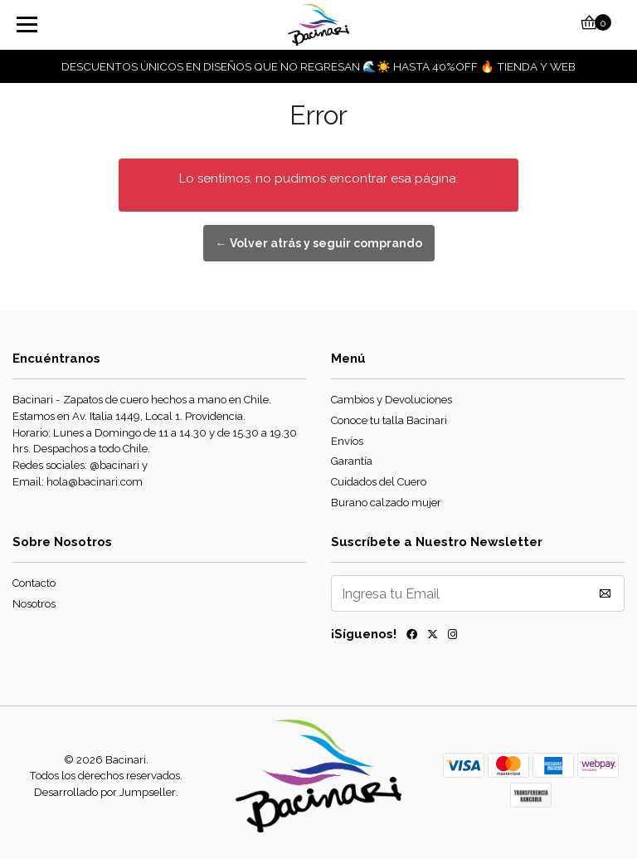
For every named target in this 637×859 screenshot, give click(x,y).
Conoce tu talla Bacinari (389, 420)
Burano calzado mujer (386, 502)
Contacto (34, 583)
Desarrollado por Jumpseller (105, 792)
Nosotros (34, 604)
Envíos (347, 441)
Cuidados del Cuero (378, 482)
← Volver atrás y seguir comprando (319, 243)
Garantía (351, 461)
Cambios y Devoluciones (391, 399)
